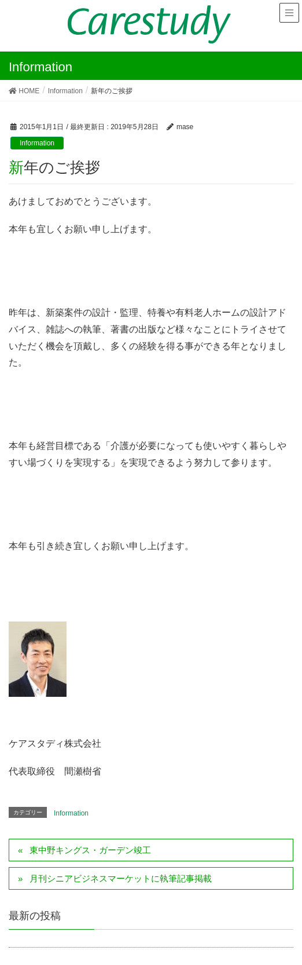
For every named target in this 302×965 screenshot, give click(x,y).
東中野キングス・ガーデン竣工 (90, 850)
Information (37, 143)
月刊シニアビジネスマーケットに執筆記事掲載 (121, 878)
